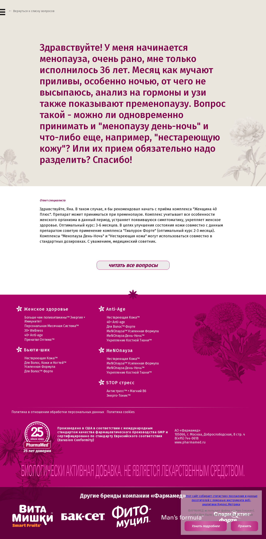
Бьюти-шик (37, 350)
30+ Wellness (33, 330)
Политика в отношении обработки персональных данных (57, 412)
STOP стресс (120, 382)
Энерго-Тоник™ (119, 395)
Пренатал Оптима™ (39, 340)
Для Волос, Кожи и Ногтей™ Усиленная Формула (45, 365)
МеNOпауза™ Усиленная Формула (133, 331)
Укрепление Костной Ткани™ (129, 340)
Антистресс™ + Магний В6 (126, 391)
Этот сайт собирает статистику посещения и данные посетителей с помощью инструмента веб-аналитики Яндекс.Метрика (221, 500)
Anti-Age (116, 309)
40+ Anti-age (33, 335)
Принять (244, 526)
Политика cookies (121, 412)
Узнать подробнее (206, 526)
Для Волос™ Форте (38, 371)
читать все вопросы (133, 265)
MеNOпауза (119, 350)
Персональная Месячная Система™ (51, 326)
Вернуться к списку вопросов (33, 11)
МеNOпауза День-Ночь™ (125, 336)
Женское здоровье (46, 309)
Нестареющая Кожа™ (40, 358)
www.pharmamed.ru (190, 442)
